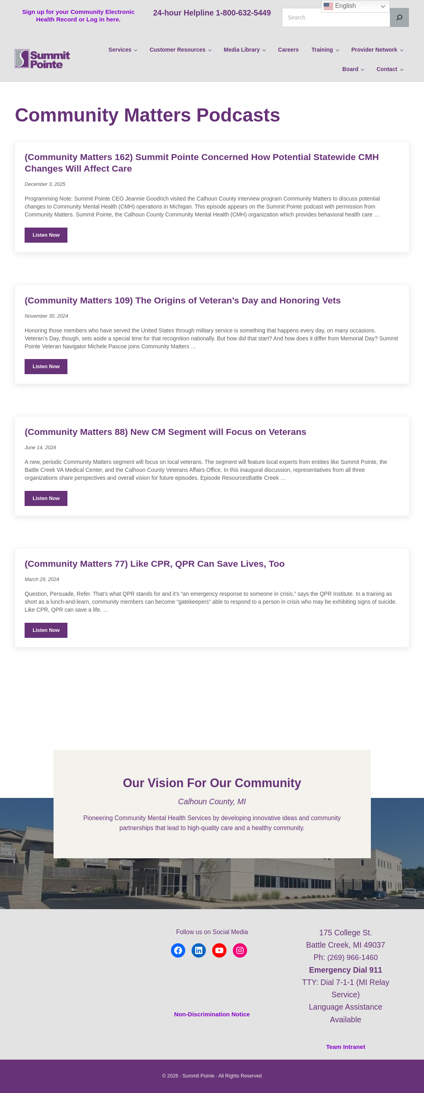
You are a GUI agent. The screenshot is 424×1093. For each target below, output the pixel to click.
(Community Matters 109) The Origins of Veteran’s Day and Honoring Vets (193, 326)
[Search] (399, 17)
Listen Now (50, 262)
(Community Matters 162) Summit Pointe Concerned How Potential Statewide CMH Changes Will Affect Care (201, 187)
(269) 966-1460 (352, 957)
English (340, 6)
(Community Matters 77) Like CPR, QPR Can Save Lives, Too (163, 592)
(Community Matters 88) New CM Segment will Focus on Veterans (175, 459)
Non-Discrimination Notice (212, 1014)
